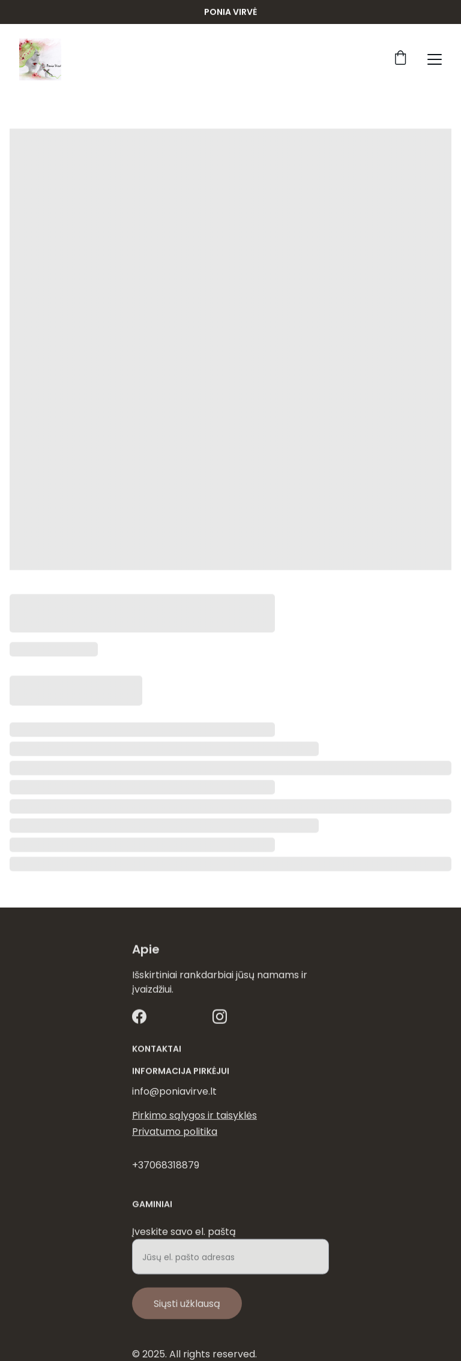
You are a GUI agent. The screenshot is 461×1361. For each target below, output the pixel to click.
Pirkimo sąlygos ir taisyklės (194, 1116)
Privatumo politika (174, 1133)
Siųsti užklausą (187, 1311)
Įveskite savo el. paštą (184, 1239)
